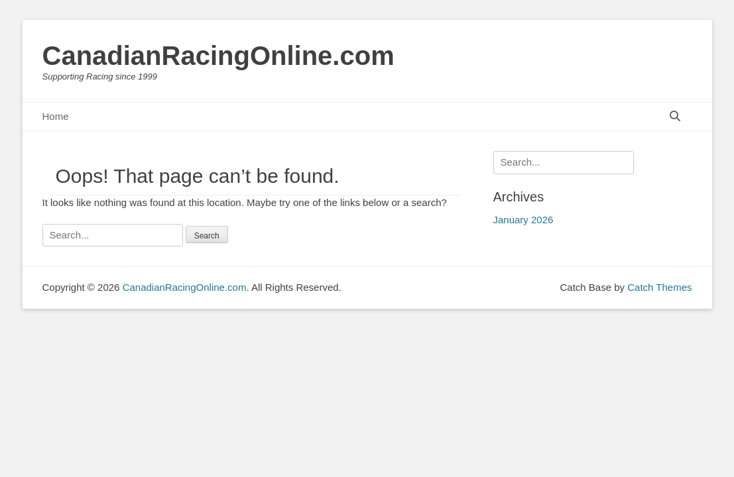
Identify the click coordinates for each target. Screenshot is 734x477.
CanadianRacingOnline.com (218, 55)
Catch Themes (659, 287)
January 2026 (523, 219)
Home (55, 116)
